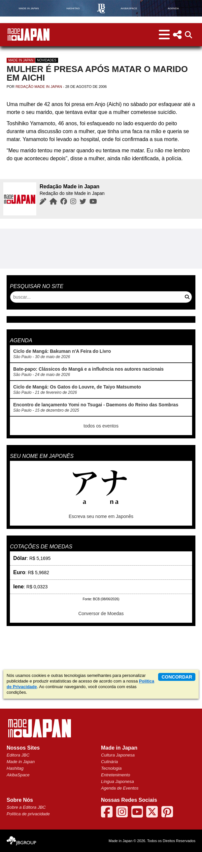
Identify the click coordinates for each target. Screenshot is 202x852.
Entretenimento (115, 774)
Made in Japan (20, 60)
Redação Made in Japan (39, 87)
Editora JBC (18, 755)
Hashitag (15, 768)
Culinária (109, 761)
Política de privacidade (28, 813)
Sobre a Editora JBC (26, 807)
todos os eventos (101, 425)
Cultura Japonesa (118, 755)
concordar (176, 677)
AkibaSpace (18, 774)
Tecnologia (111, 768)
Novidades (46, 60)
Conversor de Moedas (101, 613)
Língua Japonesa (117, 781)
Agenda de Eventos (119, 788)
